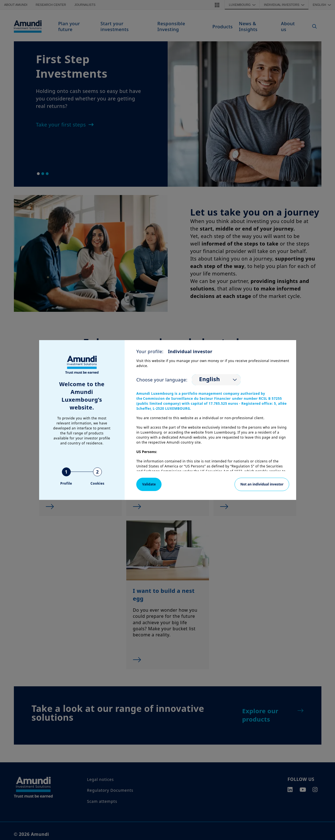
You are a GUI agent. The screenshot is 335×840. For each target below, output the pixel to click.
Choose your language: (161, 379)
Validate (149, 484)
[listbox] (216, 379)
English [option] (209, 379)
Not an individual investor (261, 484)
